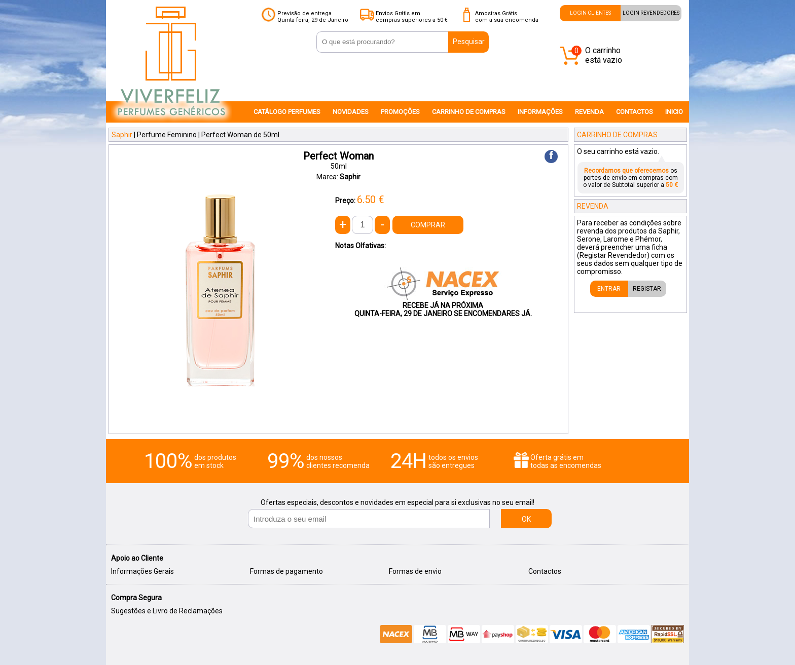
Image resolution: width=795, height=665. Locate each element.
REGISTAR (647, 288)
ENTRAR (609, 288)
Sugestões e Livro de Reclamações (167, 611)
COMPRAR (428, 225)
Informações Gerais (142, 571)
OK (526, 519)
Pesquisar (469, 41)
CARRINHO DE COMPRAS (468, 111)
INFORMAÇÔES (540, 111)
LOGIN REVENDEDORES (651, 13)
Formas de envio (415, 571)
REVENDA (589, 111)
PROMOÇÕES (400, 111)
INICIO (674, 111)
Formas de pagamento (286, 571)
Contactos (544, 571)
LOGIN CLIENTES (590, 13)
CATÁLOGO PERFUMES (287, 111)
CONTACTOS (634, 111)
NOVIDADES (351, 111)
